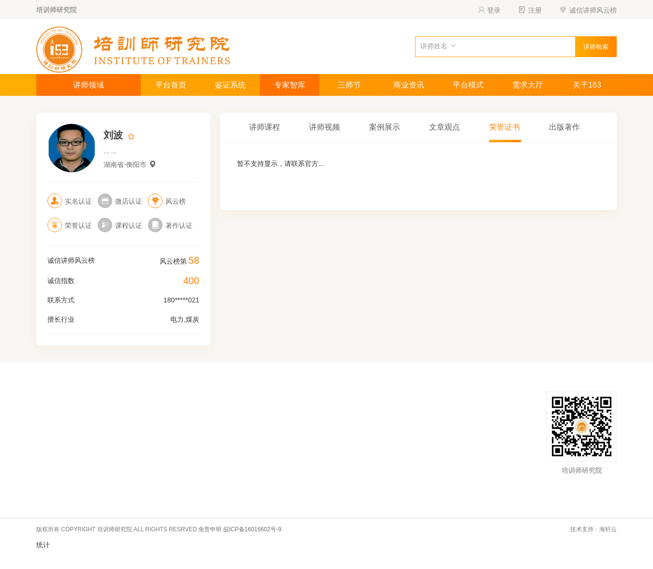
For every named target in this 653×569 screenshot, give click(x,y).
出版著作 (564, 127)
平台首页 (170, 85)
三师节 (349, 85)
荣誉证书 (504, 127)
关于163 (587, 85)
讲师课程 (264, 127)
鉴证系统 (230, 85)
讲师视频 (324, 127)
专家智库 (289, 85)
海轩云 (608, 529)
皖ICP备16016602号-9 (252, 529)
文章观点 (444, 127)
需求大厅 (527, 85)
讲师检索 (595, 46)
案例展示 (384, 127)
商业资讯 (408, 85)
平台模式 (468, 85)
